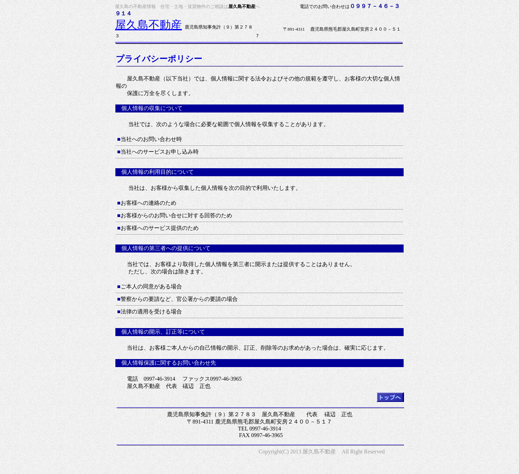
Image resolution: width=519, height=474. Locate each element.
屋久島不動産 (148, 24)
